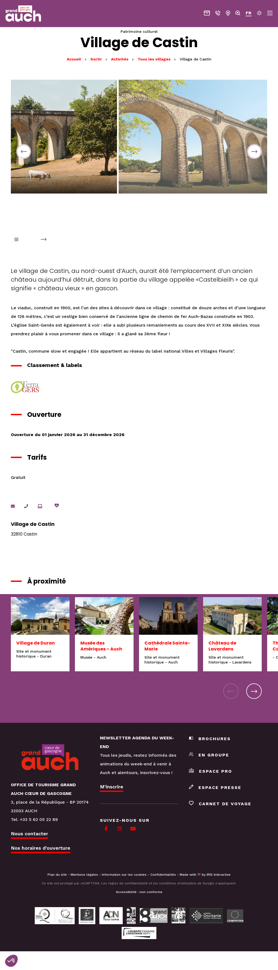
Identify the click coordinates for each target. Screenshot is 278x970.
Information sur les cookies (124, 875)
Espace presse (215, 787)
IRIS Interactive (218, 875)
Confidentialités (163, 875)
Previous (24, 151)
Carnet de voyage (220, 804)
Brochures (210, 739)
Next (254, 151)
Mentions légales (84, 875)
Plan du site (57, 875)
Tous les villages (155, 59)
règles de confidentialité (128, 883)
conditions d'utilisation (177, 883)
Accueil (74, 59)
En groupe (209, 755)
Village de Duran (35, 643)
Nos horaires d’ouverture (40, 848)
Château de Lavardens (222, 646)
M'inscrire (111, 787)
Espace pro (210, 771)
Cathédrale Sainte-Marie (167, 646)
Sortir (96, 59)
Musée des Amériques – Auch (101, 646)
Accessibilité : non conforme (139, 892)
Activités (120, 59)
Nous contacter (29, 834)
